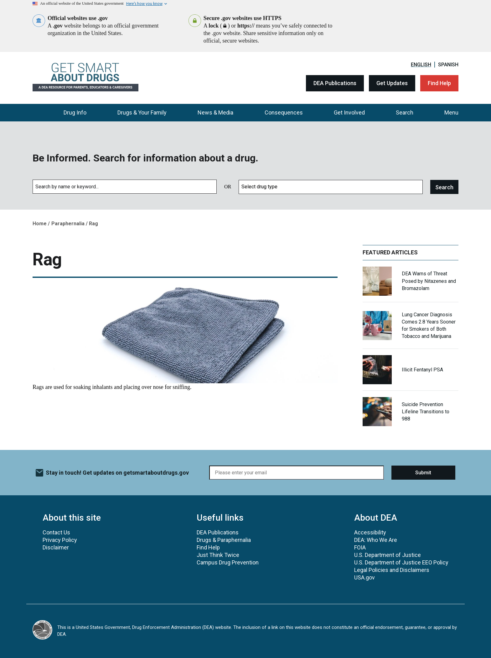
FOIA (360, 547)
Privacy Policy (60, 540)
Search (404, 112)
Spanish (448, 65)
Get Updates (392, 83)
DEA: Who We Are (375, 540)
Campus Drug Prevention (228, 562)
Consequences (284, 112)
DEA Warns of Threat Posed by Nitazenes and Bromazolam (429, 281)
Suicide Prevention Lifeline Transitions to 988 (425, 411)
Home (40, 224)
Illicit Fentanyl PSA (422, 370)
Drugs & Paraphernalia (224, 540)
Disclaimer (56, 547)
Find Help (439, 83)
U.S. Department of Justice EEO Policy (401, 562)
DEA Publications (334, 83)
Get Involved (349, 112)
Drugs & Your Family (142, 112)
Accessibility (370, 532)
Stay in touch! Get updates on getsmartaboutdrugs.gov (117, 472)
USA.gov (364, 577)
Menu (451, 112)
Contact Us (56, 532)
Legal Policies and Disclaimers (391, 570)
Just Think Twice (218, 555)
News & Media (215, 112)
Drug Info (75, 112)
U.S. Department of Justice (387, 555)
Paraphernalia (68, 224)
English (421, 65)
